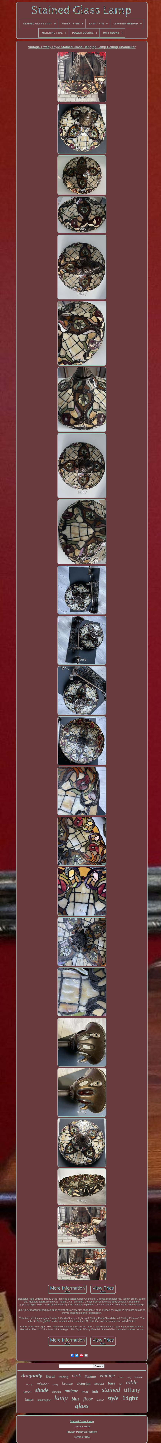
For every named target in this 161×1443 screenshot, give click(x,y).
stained (111, 1389)
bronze (67, 1383)
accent (99, 1383)
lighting (90, 1376)
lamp (61, 1397)
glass (82, 1405)
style (113, 1398)
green (27, 1391)
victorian (83, 1383)
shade (41, 1390)
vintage (107, 1375)
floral (50, 1376)
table (132, 1382)
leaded (100, 1400)
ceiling (55, 1384)
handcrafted (44, 1400)
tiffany (132, 1389)
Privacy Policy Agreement (81, 1431)
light (130, 1399)
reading (63, 1377)
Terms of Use (82, 1436)
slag (129, 1377)
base (111, 1383)
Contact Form (82, 1426)
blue (76, 1399)
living (85, 1391)
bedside (138, 1376)
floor (88, 1398)
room (121, 1377)
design (29, 1385)
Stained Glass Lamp (82, 1421)
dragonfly (31, 1375)
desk (76, 1375)
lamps (29, 1399)
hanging (56, 1391)
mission (43, 1383)
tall (120, 1384)
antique (71, 1390)
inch (95, 1391)
